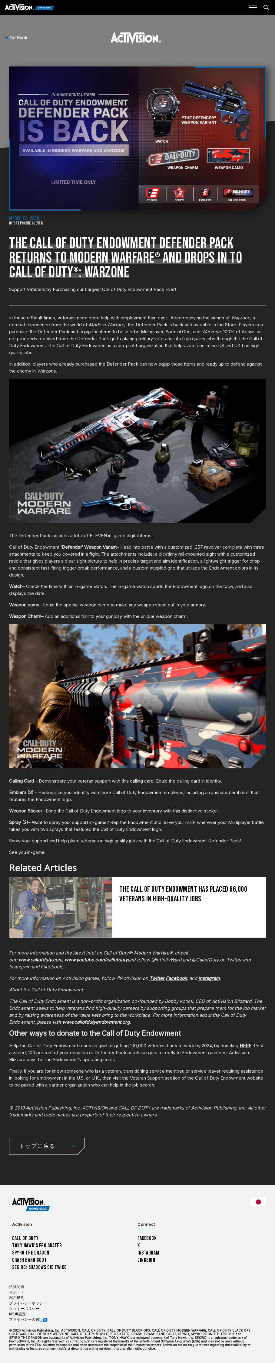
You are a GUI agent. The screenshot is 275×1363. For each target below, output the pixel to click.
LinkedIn (146, 1260)
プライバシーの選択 (26, 1319)
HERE (245, 1045)
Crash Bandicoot (29, 1260)
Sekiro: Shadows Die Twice (39, 1267)
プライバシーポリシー (28, 1303)
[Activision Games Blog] (30, 8)
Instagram (148, 1253)
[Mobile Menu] (253, 7)
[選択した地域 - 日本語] (258, 1202)
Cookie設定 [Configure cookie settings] (17, 1314)
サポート (16, 1292)
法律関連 (16, 1287)
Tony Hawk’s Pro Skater (37, 1245)
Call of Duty (25, 1238)
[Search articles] (266, 7)
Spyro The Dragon (30, 1253)
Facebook (147, 1238)
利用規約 (16, 1298)
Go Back (16, 37)
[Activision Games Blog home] (31, 1205)
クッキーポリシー (24, 1308)
